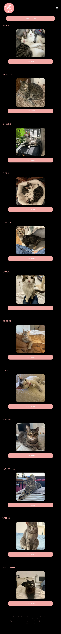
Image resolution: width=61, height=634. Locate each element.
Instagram (30, 624)
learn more (30, 62)
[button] (57, 8)
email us (30, 628)
